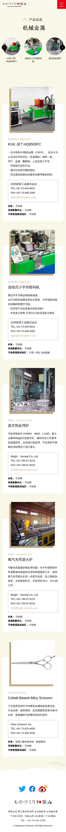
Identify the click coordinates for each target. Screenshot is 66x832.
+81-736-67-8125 (25, 460)
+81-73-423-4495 (25, 728)
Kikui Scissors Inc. (17, 692)
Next (62, 47)
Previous (4, 47)
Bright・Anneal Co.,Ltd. (20, 420)
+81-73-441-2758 (36, 820)
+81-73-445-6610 (25, 188)
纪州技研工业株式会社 (19, 139)
